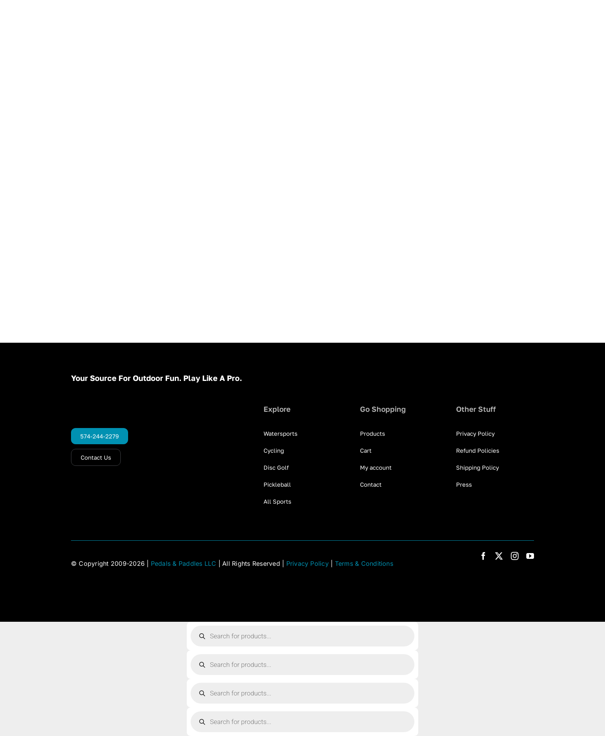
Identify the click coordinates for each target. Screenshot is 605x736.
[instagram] (515, 556)
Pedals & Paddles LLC (183, 563)
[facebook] (483, 556)
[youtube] (530, 556)
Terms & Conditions (364, 563)
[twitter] (499, 556)
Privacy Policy (307, 563)
